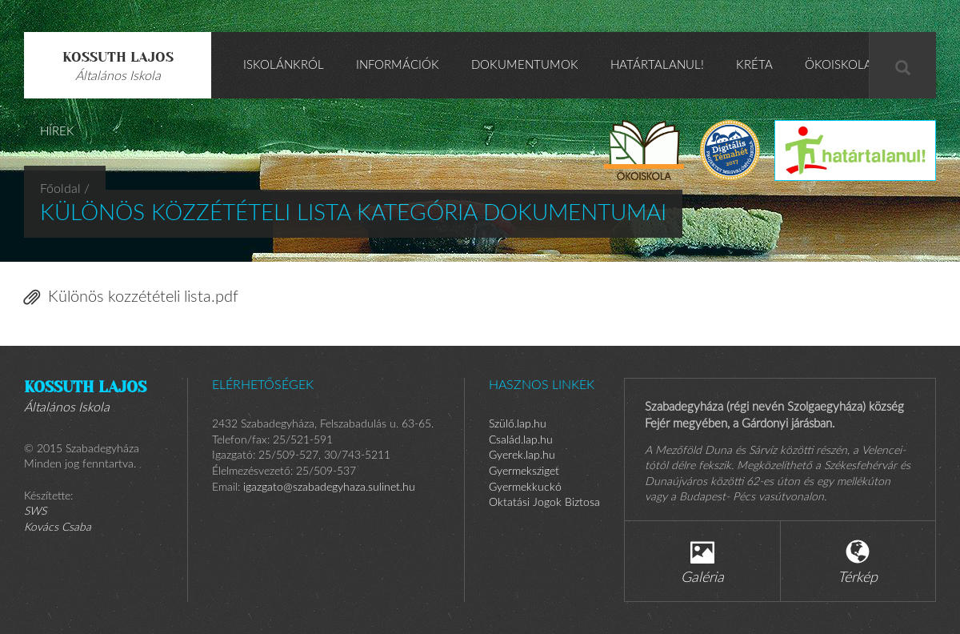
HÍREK (57, 132)
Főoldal (60, 189)
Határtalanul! (657, 65)
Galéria (702, 562)
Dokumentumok (524, 65)
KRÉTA (754, 65)
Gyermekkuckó (525, 487)
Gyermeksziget (524, 471)
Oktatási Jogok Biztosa (544, 502)
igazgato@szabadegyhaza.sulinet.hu (329, 487)
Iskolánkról (283, 65)
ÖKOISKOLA (838, 65)
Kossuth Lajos (118, 65)
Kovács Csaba (57, 527)
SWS (35, 511)
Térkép (857, 562)
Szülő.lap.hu (517, 424)
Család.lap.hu (521, 440)
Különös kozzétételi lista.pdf (131, 297)
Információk (397, 65)
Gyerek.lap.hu (522, 455)
